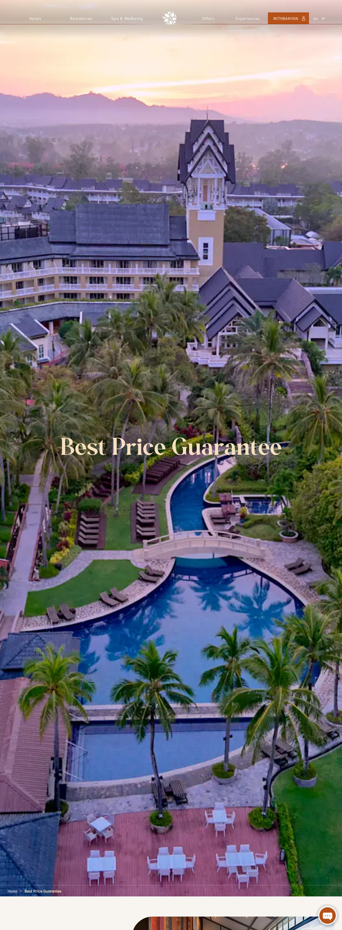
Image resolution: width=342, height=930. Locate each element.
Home (12, 890)
